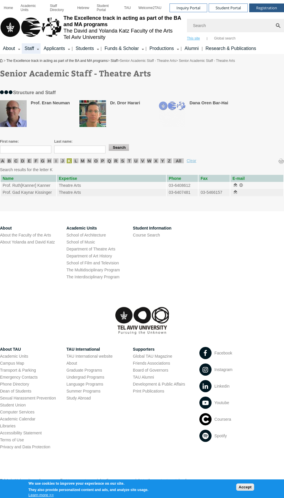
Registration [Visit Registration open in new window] (266, 7)
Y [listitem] (162, 160)
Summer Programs (83, 391)
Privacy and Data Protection (25, 447)
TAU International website (89, 356)
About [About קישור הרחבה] (9, 48)
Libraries (8, 426)
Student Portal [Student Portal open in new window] (103, 8)
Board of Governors (150, 370)
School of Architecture (86, 235)
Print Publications (148, 391)
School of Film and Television (92, 263)
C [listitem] (16, 160)
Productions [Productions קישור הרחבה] (162, 48)
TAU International (83, 349)
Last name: (63, 141)
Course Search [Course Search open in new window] (146, 235)
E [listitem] (29, 160)
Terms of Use (12, 440)
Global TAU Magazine (152, 356)
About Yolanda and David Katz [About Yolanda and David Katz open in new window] (27, 242)
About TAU (10, 349)
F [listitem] (35, 160)
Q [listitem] (109, 160)
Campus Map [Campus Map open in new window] (12, 363)
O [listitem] (96, 160)
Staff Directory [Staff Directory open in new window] (57, 8)
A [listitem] (2, 160)
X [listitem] (155, 160)
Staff (114, 61)
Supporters (144, 349)
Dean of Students (15, 391)
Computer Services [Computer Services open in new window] (17, 412)
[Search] (235, 25)
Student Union (13, 405)
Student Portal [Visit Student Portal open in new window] (228, 7)
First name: (9, 141)
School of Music (80, 242)
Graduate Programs (84, 370)
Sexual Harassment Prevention (28, 398)
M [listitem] (83, 160)
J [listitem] (62, 160)
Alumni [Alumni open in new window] (192, 48)
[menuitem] (8, 8)
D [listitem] (22, 160)
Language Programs (84, 384)
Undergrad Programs (85, 377)
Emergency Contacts (19, 377)
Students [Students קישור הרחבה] (85, 48)
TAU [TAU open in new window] (127, 8)
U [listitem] (136, 160)
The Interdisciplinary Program (92, 277)
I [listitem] (56, 160)
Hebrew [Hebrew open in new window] (83, 8)
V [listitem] (142, 160)
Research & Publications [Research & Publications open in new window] (230, 48)
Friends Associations (151, 363)
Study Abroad (78, 398)
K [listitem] (69, 160)
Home (8, 8)
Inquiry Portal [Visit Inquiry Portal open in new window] (188, 7)
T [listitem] (129, 160)
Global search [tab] (225, 38)
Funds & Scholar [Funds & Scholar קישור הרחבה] (122, 48)
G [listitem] (42, 160)
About (71, 363)
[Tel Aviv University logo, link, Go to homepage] (90, 27)
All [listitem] (178, 160)
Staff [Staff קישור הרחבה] (29, 48)
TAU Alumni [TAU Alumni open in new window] (143, 377)
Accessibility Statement (21, 433)
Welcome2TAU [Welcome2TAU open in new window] (149, 8)
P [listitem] (102, 160)
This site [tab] (193, 38)
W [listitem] (149, 160)
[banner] (142, 27)
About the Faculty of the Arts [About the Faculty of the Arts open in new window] (25, 235)
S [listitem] (122, 160)
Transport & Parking (18, 370)
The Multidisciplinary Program (93, 270)
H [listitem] (49, 160)
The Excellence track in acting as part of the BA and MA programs (2, 60)
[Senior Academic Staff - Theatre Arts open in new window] (235, 185)
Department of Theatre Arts (90, 249)
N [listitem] (89, 160)
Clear (191, 160)
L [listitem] (75, 160)
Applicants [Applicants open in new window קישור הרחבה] (54, 48)
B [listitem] (9, 160)
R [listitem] (116, 160)
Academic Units (28, 8)
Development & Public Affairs (159, 384)
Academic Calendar (17, 419)
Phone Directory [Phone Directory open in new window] (14, 384)
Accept (245, 488)
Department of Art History (89, 256)
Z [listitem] (169, 160)
